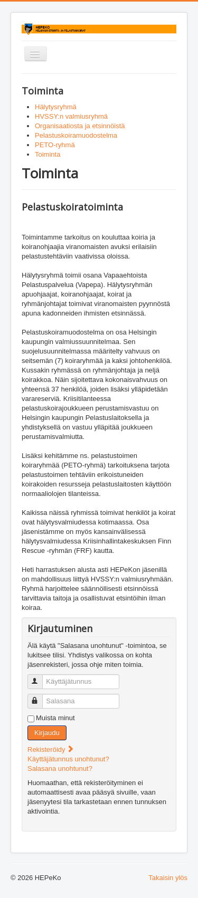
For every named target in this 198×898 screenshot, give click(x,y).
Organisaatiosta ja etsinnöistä (80, 126)
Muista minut (55, 718)
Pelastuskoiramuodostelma (76, 135)
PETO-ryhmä (55, 145)
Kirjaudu (47, 733)
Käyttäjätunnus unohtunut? (68, 759)
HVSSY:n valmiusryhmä (71, 116)
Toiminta (47, 154)
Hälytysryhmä (56, 107)
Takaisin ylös (167, 878)
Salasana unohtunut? (59, 768)
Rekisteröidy (50, 749)
